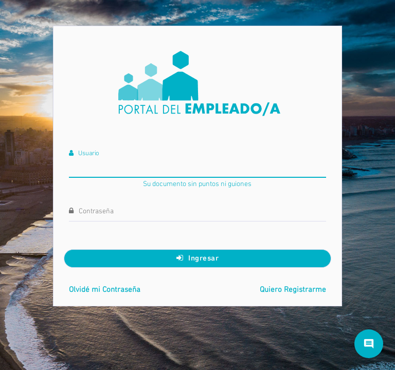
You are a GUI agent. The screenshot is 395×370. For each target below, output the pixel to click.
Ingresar (197, 258)
